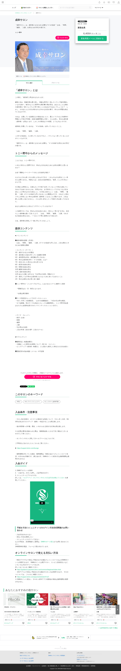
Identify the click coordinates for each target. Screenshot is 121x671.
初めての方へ (26, 8)
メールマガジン (81, 655)
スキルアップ (9, 623)
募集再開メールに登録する (92, 38)
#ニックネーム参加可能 (52, 401)
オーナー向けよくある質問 (26, 661)
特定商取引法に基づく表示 (67, 666)
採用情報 (93, 666)
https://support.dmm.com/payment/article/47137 (33, 577)
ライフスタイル (78, 623)
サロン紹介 (29, 83)
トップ (14, 7)
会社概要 (28, 666)
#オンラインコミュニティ (32, 401)
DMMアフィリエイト (82, 659)
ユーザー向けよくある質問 (26, 658)
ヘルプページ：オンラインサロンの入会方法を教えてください (44, 477)
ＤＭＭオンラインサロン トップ (23, 13)
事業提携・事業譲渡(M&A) (82, 666)
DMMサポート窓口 (47, 541)
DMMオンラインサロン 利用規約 (56, 655)
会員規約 (44, 666)
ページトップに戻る (60, 648)
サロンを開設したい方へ (44, 8)
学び (29, 623)
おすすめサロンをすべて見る (109, 628)
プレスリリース (36, 666)
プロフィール (55, 83)
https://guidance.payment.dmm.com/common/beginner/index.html (39, 569)
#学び (18, 401)
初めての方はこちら (25, 655)
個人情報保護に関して (53, 666)
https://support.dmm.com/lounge (28, 448)
